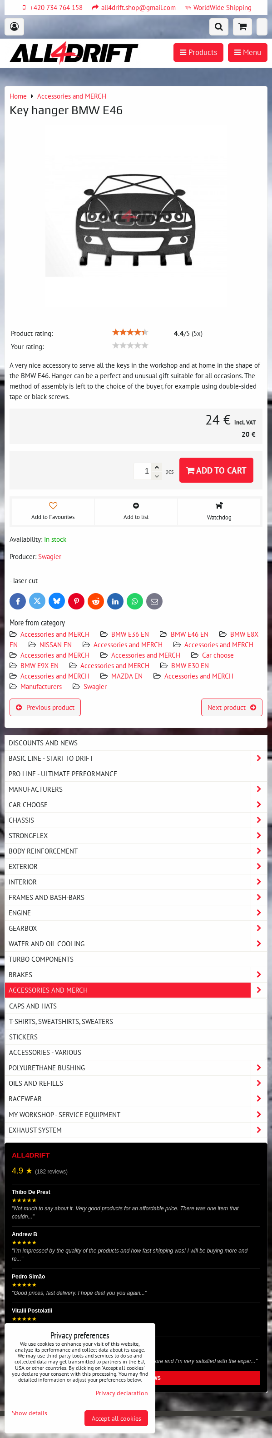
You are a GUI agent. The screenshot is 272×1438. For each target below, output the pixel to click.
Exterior (138, 866)
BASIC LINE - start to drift (138, 758)
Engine (138, 912)
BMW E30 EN (190, 665)
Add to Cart (216, 470)
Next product (232, 707)
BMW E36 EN (130, 634)
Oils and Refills (138, 1083)
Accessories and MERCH (54, 634)
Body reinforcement (138, 851)
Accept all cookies (116, 1418)
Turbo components (41, 959)
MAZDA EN (127, 675)
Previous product (45, 707)
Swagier (95, 686)
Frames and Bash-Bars (138, 897)
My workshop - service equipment (138, 1114)
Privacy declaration (122, 1392)
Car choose (218, 654)
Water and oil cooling (138, 943)
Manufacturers (41, 686)
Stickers (23, 1036)
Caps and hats (33, 1005)
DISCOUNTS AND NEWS (43, 742)
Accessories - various (45, 1052)
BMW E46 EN (189, 634)
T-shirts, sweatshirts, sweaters (61, 1021)
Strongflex (138, 835)
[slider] (130, 332)
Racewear (138, 1098)
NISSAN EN (56, 644)
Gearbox (138, 928)
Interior (138, 881)
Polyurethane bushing (138, 1067)
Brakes (138, 974)
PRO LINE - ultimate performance (63, 773)
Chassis (138, 820)
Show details (29, 1413)
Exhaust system (138, 1130)
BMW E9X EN (39, 665)
